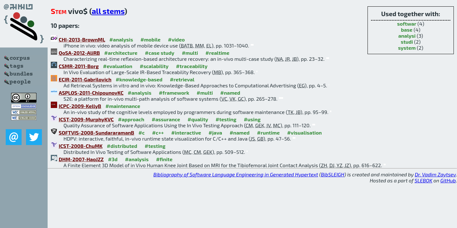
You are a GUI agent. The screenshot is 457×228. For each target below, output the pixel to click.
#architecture (120, 53)
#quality (198, 119)
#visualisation (304, 133)
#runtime (268, 133)
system (407, 48)
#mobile (151, 39)
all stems (108, 11)
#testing (225, 119)
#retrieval (182, 79)
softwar (406, 24)
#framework (174, 93)
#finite (164, 159)
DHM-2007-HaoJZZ (81, 159)
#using (252, 119)
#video (176, 39)
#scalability (154, 66)
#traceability (191, 66)
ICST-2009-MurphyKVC (86, 119)
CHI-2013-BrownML (82, 39)
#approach (131, 119)
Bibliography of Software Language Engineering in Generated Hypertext (235, 174)
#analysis (121, 39)
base (406, 30)
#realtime (217, 53)
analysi (407, 36)
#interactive (186, 133)
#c (141, 133)
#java (215, 133)
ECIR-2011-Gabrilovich (85, 79)
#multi (190, 53)
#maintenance (122, 106)
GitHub (448, 180)
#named (230, 93)
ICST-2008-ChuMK (81, 146)
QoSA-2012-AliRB (79, 53)
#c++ (158, 133)
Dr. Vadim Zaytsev (435, 174)
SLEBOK (423, 180)
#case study (160, 53)
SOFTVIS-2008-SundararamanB (96, 133)
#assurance (166, 119)
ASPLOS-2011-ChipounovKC (91, 93)
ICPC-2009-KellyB (80, 106)
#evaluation (117, 66)
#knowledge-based (139, 79)
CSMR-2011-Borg (79, 66)
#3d (112, 159)
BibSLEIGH (332, 174)
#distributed (122, 146)
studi (407, 42)
